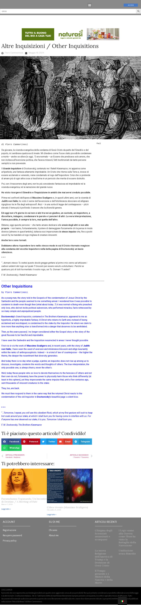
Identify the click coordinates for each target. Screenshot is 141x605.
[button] (89, 5)
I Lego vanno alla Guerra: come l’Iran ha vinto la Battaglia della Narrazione (127, 538)
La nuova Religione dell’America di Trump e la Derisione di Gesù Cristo (103, 558)
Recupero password (12, 536)
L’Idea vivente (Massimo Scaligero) (67, 507)
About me (54, 536)
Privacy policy (10, 541)
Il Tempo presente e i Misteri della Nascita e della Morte (104, 577)
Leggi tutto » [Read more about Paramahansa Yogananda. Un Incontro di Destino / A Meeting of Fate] (6, 509)
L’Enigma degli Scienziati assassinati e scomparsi (103, 535)
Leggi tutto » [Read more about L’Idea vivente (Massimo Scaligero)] (51, 515)
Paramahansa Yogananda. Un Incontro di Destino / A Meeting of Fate (24, 501)
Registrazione (9, 530)
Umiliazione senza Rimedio (127, 552)
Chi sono (53, 530)
